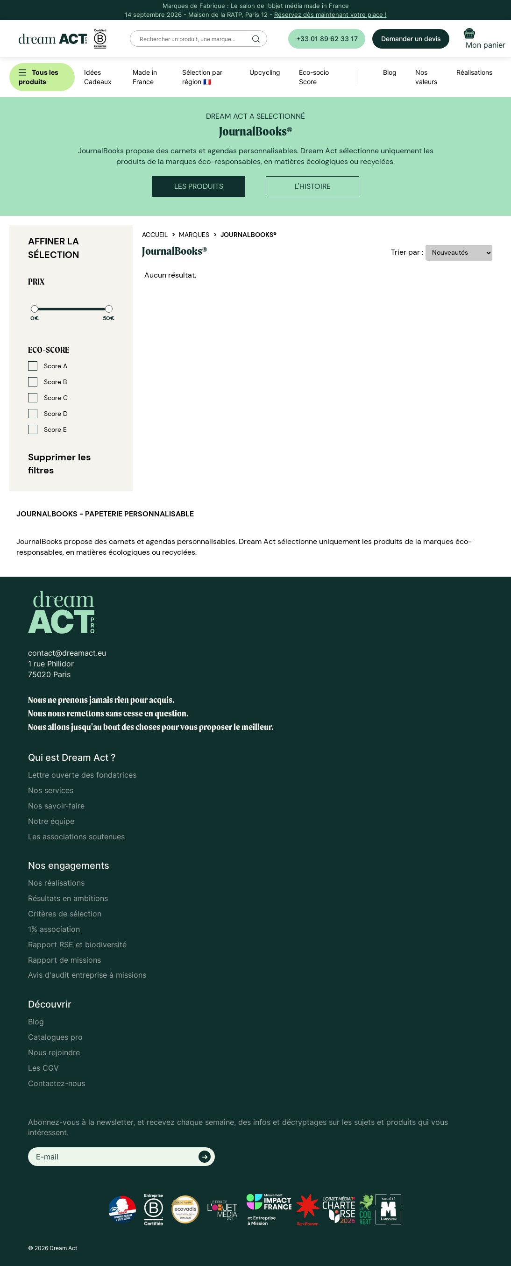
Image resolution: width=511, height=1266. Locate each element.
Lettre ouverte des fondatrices (82, 775)
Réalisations (474, 72)
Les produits (198, 186)
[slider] (34, 309)
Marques (194, 234)
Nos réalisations (56, 882)
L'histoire (313, 186)
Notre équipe (51, 821)
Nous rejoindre (54, 1052)
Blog (36, 1021)
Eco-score (48, 349)
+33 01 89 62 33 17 (327, 39)
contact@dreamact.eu (67, 653)
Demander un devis (411, 39)
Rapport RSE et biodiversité (77, 944)
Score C (48, 397)
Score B (47, 381)
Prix (36, 281)
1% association (54, 929)
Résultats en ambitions (68, 898)
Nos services (50, 790)
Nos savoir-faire (56, 805)
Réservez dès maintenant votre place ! (330, 14)
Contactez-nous (56, 1083)
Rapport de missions (64, 960)
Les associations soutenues (76, 836)
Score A (47, 366)
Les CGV (43, 1068)
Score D (48, 413)
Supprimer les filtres (59, 464)
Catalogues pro (55, 1037)
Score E (47, 429)
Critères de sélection (64, 913)
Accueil (155, 234)
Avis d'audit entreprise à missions (87, 975)
